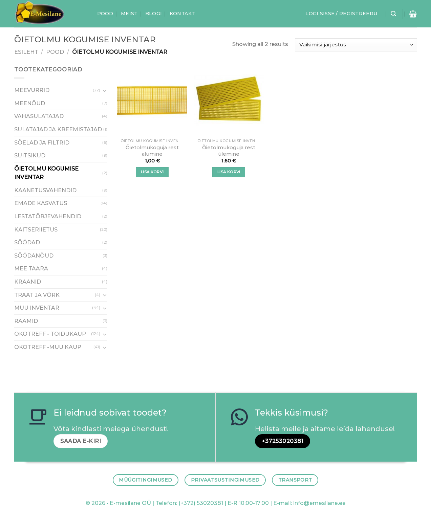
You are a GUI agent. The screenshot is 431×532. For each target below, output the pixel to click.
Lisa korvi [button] (152, 172)
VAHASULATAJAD (39, 116)
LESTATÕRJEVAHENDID (47, 216)
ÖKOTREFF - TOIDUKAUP (50, 334)
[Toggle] (104, 90)
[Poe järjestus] (356, 44)
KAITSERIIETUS (36, 229)
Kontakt (183, 13)
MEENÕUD (29, 103)
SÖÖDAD (27, 243)
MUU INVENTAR (36, 308)
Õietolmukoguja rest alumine (152, 151)
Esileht (26, 52)
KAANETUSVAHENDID (45, 190)
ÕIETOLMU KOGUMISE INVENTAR (46, 173)
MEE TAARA (31, 269)
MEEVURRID (31, 90)
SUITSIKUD (29, 155)
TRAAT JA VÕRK (37, 295)
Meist (129, 13)
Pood (105, 13)
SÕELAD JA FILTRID (41, 142)
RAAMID (26, 321)
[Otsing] (393, 13)
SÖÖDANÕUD (33, 255)
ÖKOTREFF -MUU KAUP (47, 347)
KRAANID (27, 282)
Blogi (153, 13)
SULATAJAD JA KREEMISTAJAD (58, 129)
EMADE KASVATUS (40, 203)
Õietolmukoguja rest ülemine (228, 151)
